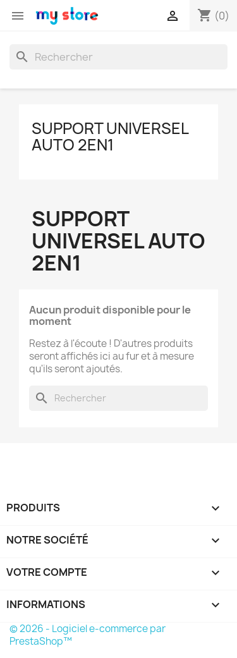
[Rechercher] (118, 57)
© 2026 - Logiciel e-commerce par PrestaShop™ (87, 635)
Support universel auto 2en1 (110, 136)
